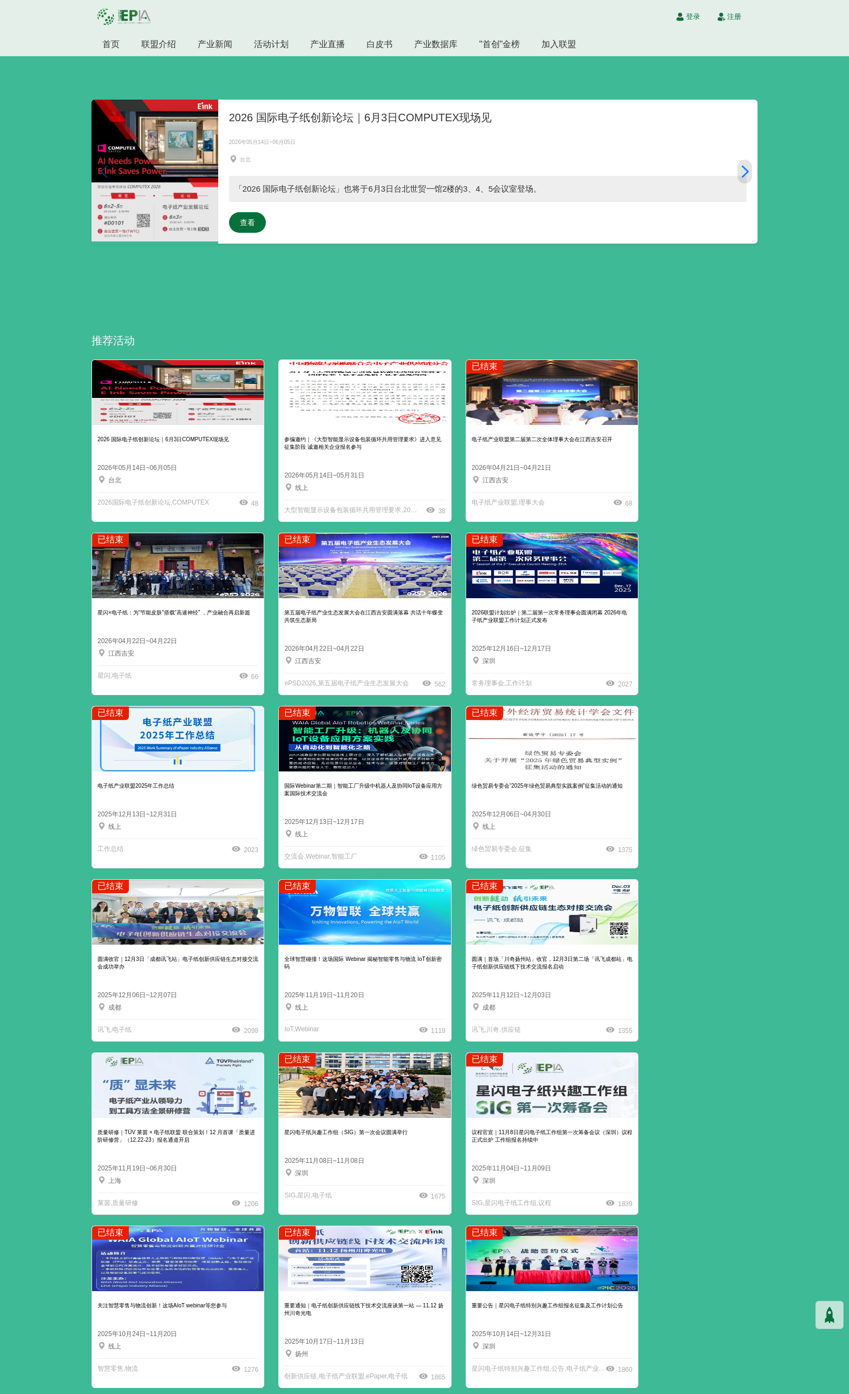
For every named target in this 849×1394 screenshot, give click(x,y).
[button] (744, 170)
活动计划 (271, 44)
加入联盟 (558, 44)
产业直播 (327, 44)
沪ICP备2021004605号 (465, 1383)
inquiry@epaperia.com (594, 1360)
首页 (111, 44)
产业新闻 (215, 44)
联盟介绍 (158, 44)
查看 (247, 220)
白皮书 (380, 44)
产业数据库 (436, 44)
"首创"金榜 (499, 44)
